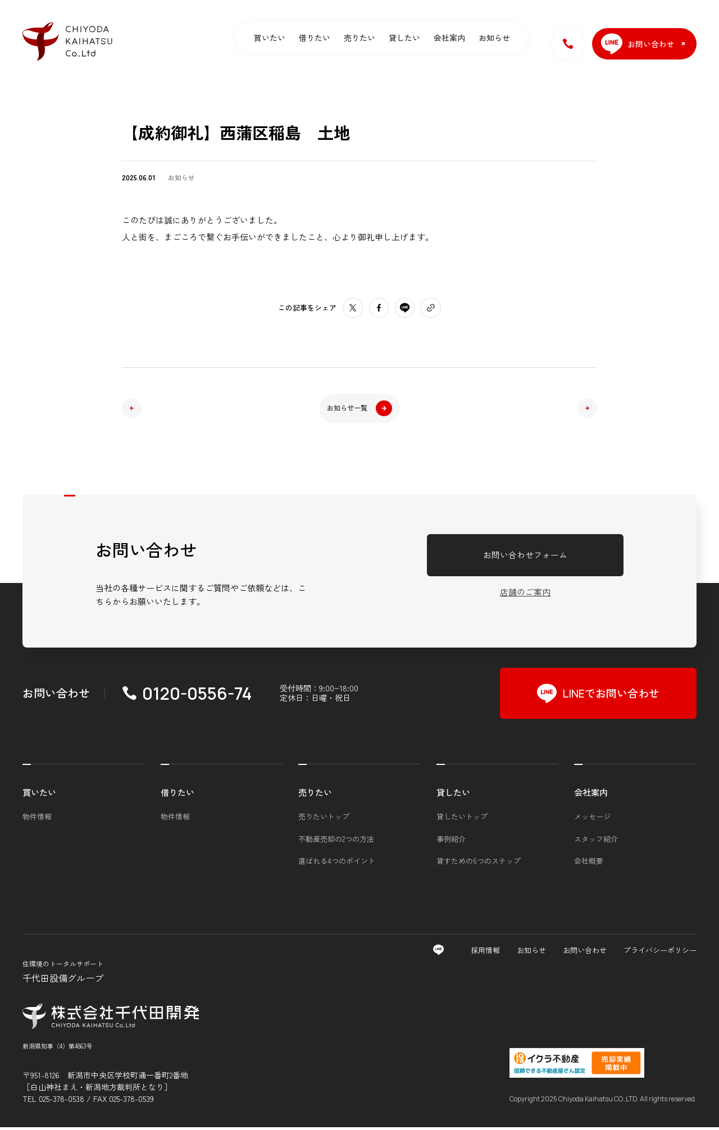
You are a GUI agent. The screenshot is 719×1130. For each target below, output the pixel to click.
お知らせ (494, 37)
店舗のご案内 (525, 595)
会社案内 (449, 37)
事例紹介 (451, 841)
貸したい (404, 37)
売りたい (359, 37)
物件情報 (37, 819)
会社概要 (588, 863)
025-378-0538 (61, 1101)
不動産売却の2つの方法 (336, 841)
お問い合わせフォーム (525, 557)
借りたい (314, 37)
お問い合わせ (585, 952)
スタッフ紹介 (596, 841)
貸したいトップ (462, 819)
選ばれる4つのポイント (336, 863)
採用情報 (485, 952)
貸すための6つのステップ (478, 863)
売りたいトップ (323, 819)
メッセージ (592, 819)
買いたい (269, 37)
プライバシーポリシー (660, 952)
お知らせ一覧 (359, 409)
